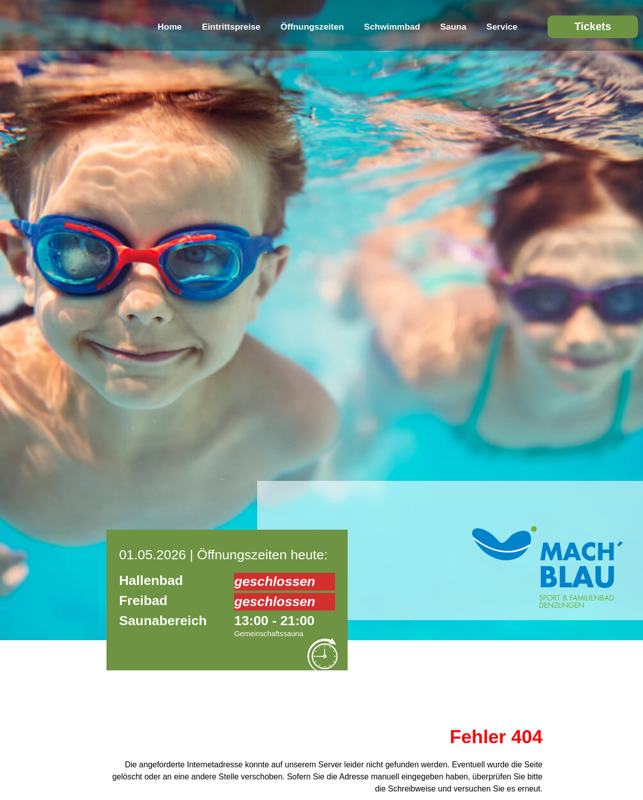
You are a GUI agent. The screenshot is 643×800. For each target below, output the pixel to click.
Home (170, 27)
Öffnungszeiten (312, 27)
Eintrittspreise (231, 27)
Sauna (453, 27)
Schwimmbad (392, 27)
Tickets (592, 27)
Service (501, 27)
